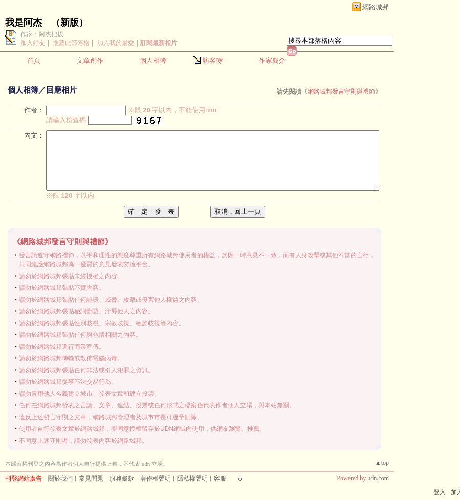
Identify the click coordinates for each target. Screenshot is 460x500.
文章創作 (90, 60)
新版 (69, 22)
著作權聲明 (155, 478)
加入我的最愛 (115, 43)
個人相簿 (153, 60)
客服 (220, 478)
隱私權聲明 (192, 478)
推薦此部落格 (71, 43)
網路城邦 (375, 7)
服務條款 (121, 478)
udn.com (378, 478)
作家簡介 (272, 60)
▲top (382, 462)
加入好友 (32, 43)
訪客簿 (213, 60)
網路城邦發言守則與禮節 (341, 91)
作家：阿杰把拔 (41, 34)
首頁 (33, 60)
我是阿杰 (23, 22)
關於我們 (60, 478)
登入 (439, 492)
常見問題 (91, 478)
